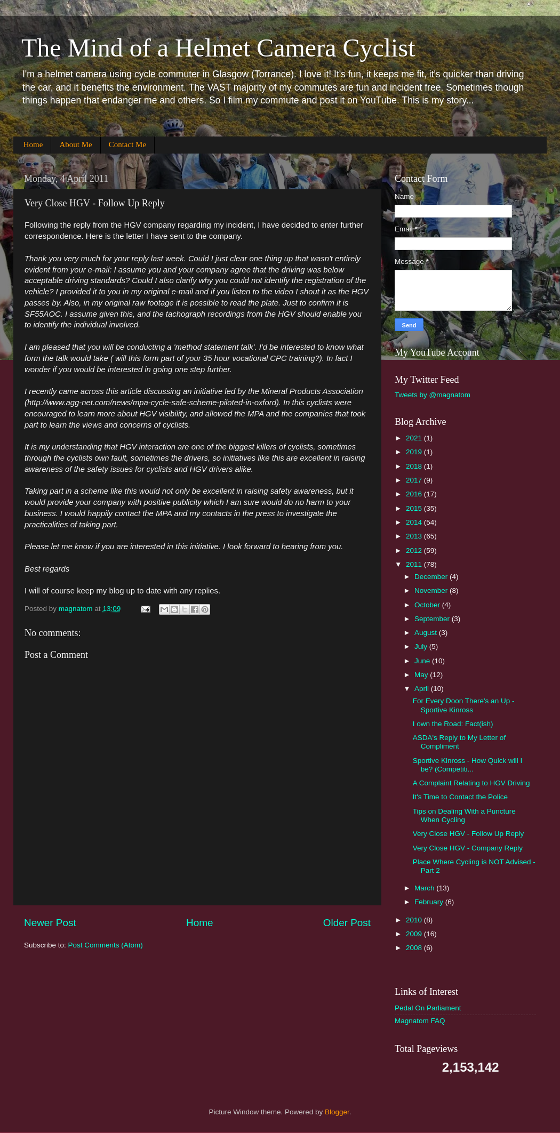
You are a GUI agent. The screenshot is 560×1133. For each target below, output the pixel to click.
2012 (415, 551)
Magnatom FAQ (420, 1021)
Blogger (337, 1112)
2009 (415, 934)
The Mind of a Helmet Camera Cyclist (218, 48)
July (421, 646)
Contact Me (127, 144)
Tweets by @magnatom (432, 395)
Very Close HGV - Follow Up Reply (468, 834)
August (426, 633)
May (422, 675)
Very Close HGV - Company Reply (468, 848)
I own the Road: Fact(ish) (453, 724)
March (425, 888)
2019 (415, 452)
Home (33, 144)
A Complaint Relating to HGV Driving (471, 783)
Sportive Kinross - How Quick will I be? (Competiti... (468, 765)
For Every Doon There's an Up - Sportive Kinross (464, 705)
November (432, 590)
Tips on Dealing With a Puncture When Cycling (464, 815)
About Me (75, 144)
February (429, 902)
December (432, 577)
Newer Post (50, 922)
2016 (415, 494)
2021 (415, 438)
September (433, 619)
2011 (415, 564)
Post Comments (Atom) (105, 945)
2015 (415, 508)
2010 (415, 920)
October (428, 605)
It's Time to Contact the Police (460, 797)
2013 (415, 536)
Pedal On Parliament (428, 1008)
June (423, 661)
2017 (415, 480)
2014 (415, 522)
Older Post (347, 922)
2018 (415, 466)
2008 (415, 948)
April (422, 689)
